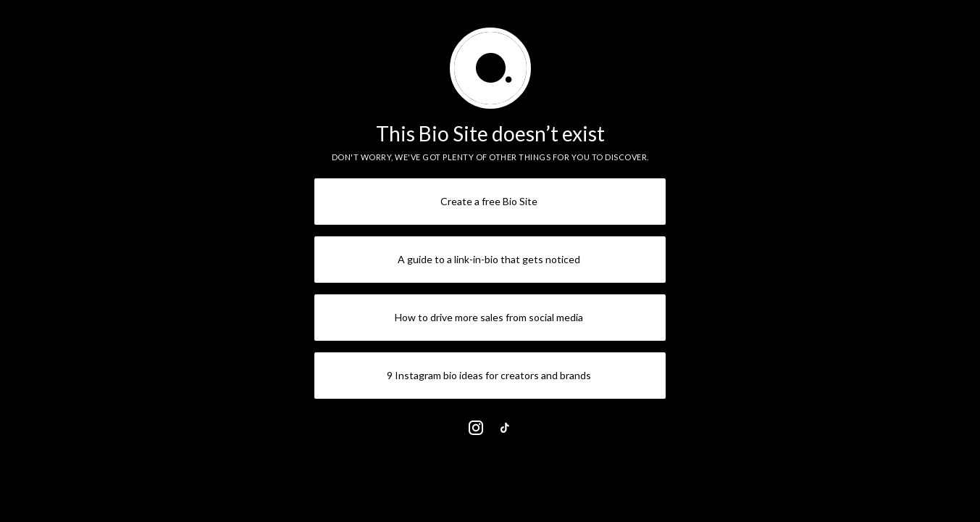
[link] (475, 427)
